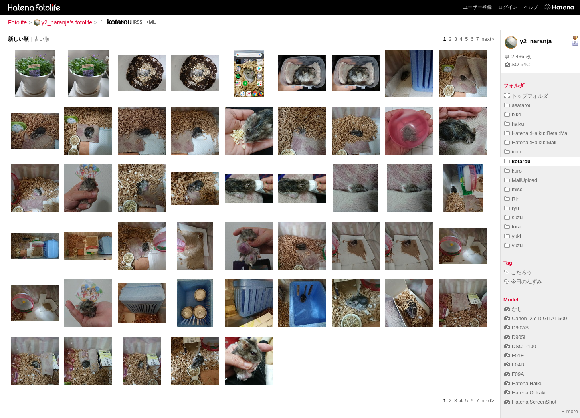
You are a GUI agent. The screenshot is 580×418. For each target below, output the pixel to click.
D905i (514, 337)
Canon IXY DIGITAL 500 (535, 318)
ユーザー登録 (477, 7)
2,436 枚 (518, 56)
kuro (513, 171)
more (570, 411)
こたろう (518, 272)
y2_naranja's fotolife (63, 22)
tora (512, 227)
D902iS (516, 328)
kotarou (517, 161)
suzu (513, 217)
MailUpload (520, 180)
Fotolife (17, 22)
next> (487, 39)
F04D (514, 365)
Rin (511, 199)
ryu (511, 208)
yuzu (513, 245)
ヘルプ (531, 7)
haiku (514, 124)
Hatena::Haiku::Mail (530, 142)
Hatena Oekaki (525, 393)
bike (512, 114)
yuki (512, 236)
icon (512, 152)
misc (513, 189)
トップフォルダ (526, 96)
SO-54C (517, 64)
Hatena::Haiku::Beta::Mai (536, 133)
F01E (514, 356)
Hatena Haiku (523, 383)
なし (513, 309)
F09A (514, 374)
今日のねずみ (523, 282)
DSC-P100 (520, 346)
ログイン (507, 7)
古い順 (41, 39)
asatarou (518, 105)
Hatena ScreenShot (530, 402)
